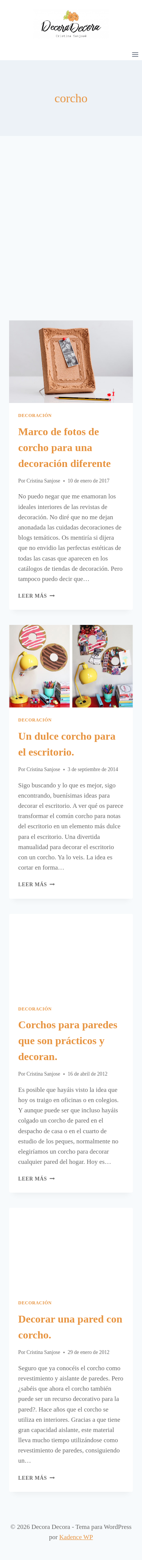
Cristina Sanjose (43, 481)
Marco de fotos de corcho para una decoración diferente (64, 447)
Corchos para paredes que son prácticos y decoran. (67, 1040)
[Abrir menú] (135, 54)
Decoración (35, 415)
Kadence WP (76, 1537)
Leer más (36, 596)
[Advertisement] (71, 237)
